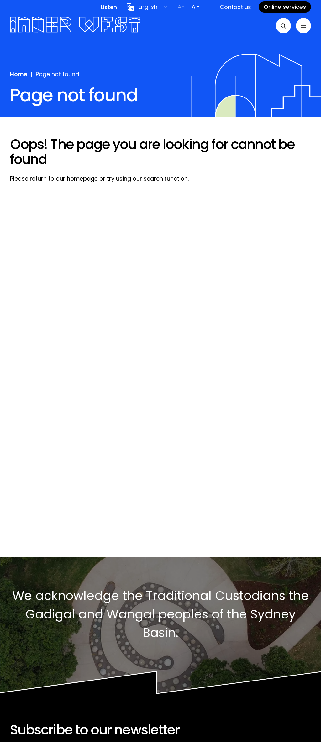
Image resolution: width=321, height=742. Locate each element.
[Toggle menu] (303, 25)
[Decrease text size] (181, 7)
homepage (82, 178)
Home (18, 74)
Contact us (235, 7)
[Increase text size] (195, 7)
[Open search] (283, 25)
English (147, 7)
